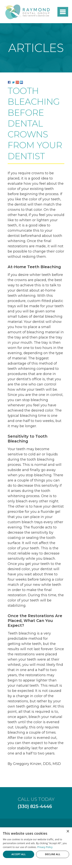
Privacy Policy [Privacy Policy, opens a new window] (45, 847)
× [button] (67, 831)
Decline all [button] (52, 854)
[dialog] (36, 846)
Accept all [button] (19, 854)
